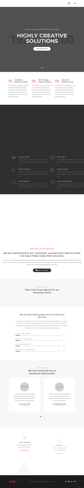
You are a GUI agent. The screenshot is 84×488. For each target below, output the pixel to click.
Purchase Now (42, 48)
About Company (42, 270)
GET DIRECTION (25, 458)
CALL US (59, 465)
